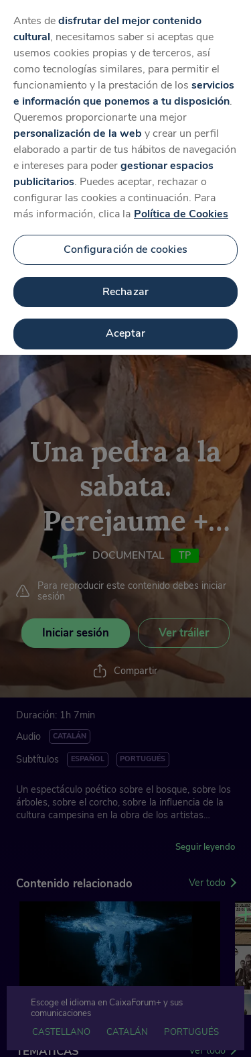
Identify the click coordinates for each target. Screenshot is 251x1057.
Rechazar (125, 281)
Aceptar (125, 323)
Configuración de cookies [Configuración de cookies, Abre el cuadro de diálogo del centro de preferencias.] (125, 238)
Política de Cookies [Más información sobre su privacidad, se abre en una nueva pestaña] (181, 204)
